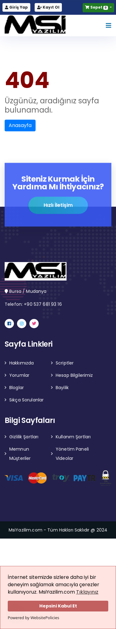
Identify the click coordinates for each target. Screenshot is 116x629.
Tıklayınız (87, 591)
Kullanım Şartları (73, 437)
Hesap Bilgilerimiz (74, 375)
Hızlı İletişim (58, 205)
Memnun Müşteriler (20, 453)
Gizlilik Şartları (23, 437)
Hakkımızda (21, 363)
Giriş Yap (16, 7)
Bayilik (62, 387)
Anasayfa (20, 125)
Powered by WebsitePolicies (33, 617)
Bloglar (16, 387)
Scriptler (65, 363)
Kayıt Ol (48, 7)
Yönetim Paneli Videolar (72, 453)
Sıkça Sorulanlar (26, 400)
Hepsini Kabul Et (58, 606)
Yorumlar (19, 375)
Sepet (97, 7)
